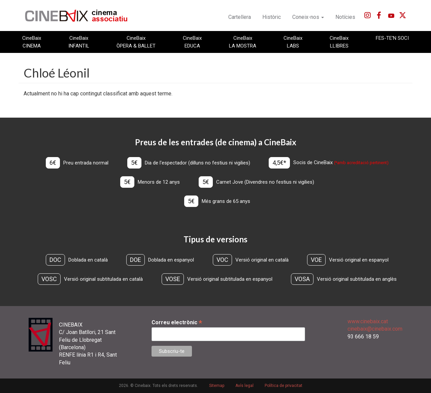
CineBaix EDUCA (192, 42)
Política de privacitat (283, 385)
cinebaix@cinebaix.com (374, 329)
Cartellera (239, 17)
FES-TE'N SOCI (392, 38)
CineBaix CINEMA (31, 42)
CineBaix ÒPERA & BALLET (136, 42)
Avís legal (244, 385)
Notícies (345, 17)
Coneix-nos (308, 17)
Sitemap (216, 385)
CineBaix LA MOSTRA (242, 42)
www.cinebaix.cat (367, 321)
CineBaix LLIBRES (339, 42)
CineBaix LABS (293, 42)
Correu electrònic (177, 322)
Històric (271, 17)
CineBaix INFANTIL (78, 42)
